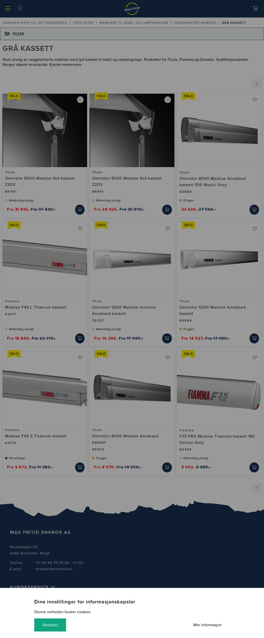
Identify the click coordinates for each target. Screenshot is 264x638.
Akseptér (50, 624)
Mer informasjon (207, 624)
